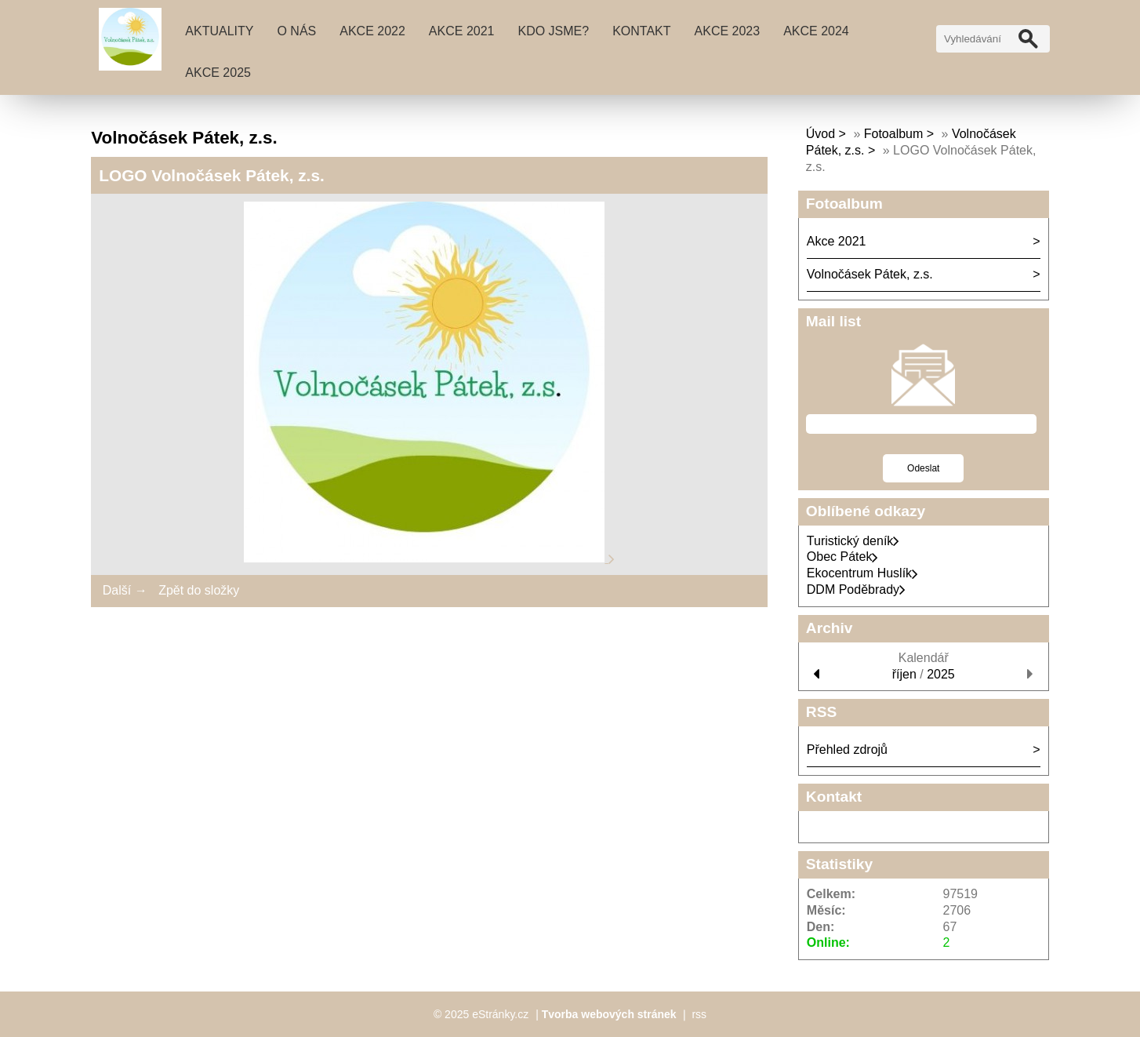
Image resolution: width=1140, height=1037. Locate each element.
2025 (941, 674)
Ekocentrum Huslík (862, 573)
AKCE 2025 (218, 72)
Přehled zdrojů (847, 749)
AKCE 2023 (728, 31)
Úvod (820, 133)
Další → (125, 590)
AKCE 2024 (816, 31)
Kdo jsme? (553, 31)
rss (699, 1014)
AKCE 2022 (372, 31)
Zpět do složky (198, 590)
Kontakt (641, 31)
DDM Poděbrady (856, 589)
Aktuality (219, 31)
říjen (904, 674)
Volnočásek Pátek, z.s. (870, 274)
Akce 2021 (462, 31)
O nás (296, 31)
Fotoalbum (894, 133)
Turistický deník (853, 541)
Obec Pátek (843, 556)
